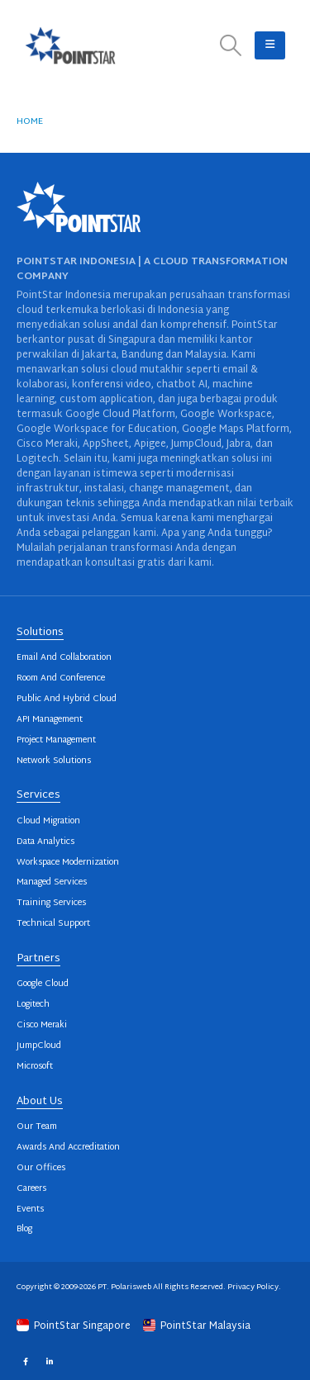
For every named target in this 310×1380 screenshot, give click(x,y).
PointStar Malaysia (196, 1326)
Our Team (37, 1127)
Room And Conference (61, 678)
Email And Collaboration (64, 658)
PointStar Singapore (75, 1326)
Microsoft (35, 1066)
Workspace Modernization (68, 862)
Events (30, 1209)
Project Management (56, 740)
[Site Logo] (70, 45)
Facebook (25, 1360)
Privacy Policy (253, 1287)
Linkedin (49, 1360)
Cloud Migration (48, 821)
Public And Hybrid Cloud (67, 699)
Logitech (33, 1004)
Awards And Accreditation (68, 1147)
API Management (50, 720)
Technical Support (53, 924)
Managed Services (52, 882)
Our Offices (41, 1168)
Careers (31, 1189)
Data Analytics (45, 842)
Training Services (51, 903)
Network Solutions (54, 761)
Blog (24, 1229)
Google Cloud (43, 984)
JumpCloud (39, 1046)
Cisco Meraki (42, 1025)
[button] (231, 46)
